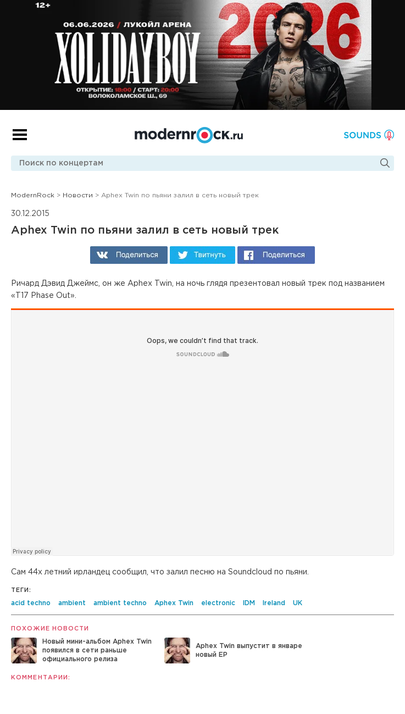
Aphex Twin (173, 603)
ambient (72, 603)
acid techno (31, 603)
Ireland (274, 603)
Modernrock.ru (188, 135)
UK (297, 603)
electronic (218, 603)
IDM (249, 603)
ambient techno (120, 603)
